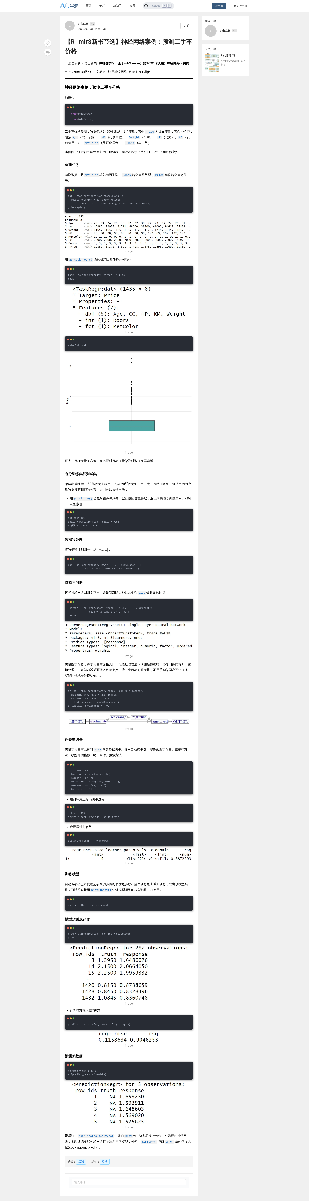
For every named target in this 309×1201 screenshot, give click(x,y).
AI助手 (117, 5)
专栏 (102, 5)
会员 (133, 5)
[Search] (158, 5)
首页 (88, 5)
